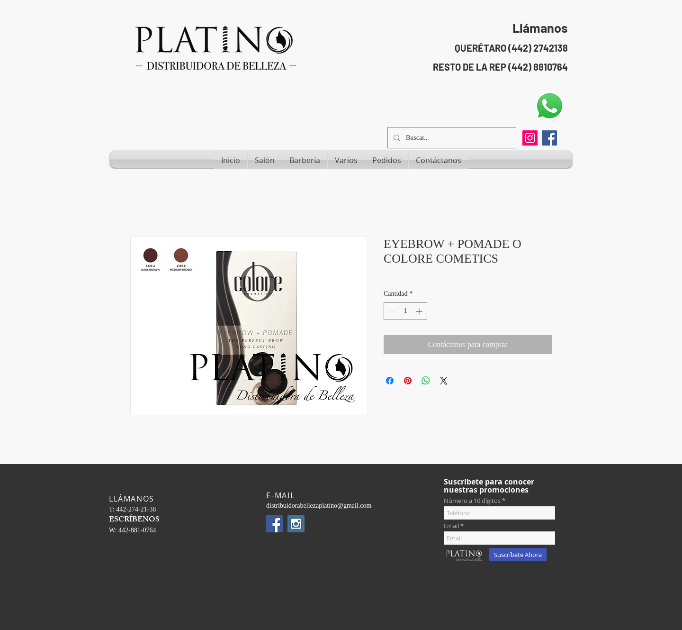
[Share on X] (443, 380)
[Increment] (420, 311)
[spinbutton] (405, 311)
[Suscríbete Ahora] (518, 554)
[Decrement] (391, 311)
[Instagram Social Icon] (296, 523)
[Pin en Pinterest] (407, 380)
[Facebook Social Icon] (549, 138)
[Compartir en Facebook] (389, 380)
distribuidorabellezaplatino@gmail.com (318, 505)
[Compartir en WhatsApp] (425, 380)
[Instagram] (530, 138)
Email (451, 526)
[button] (265, 160)
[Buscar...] (451, 138)
